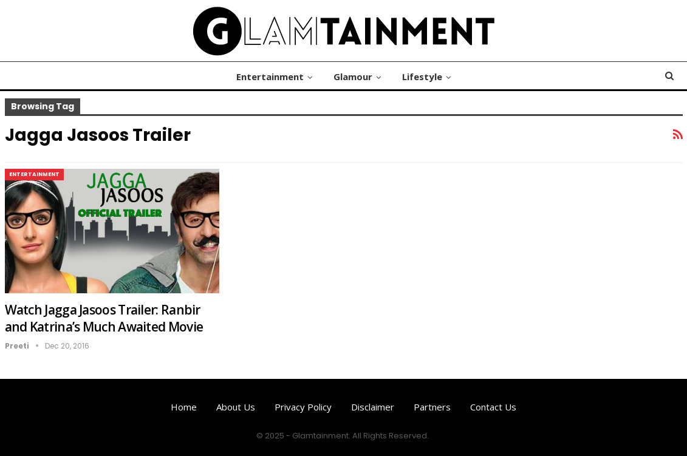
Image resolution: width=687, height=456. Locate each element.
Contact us (493, 407)
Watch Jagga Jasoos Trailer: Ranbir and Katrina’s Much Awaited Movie (104, 318)
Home (184, 407)
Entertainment (270, 76)
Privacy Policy (303, 407)
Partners (432, 407)
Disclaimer (372, 407)
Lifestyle (422, 76)
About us (235, 407)
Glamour (352, 76)
